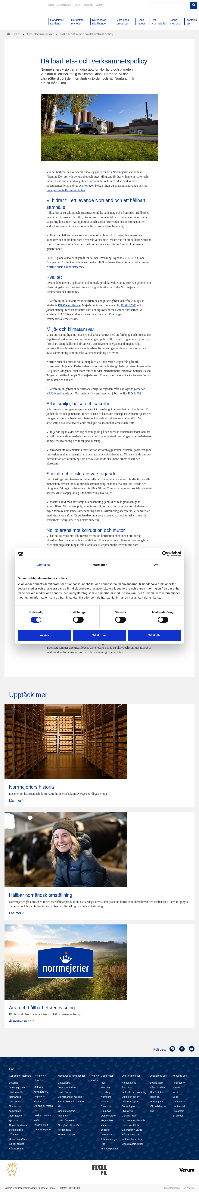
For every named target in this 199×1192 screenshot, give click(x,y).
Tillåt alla (154, 635)
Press (77, 5)
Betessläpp (64, 1082)
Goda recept (107, 1075)
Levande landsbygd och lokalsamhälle (17, 1087)
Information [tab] (99, 564)
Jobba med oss (158, 1075)
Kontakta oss (129, 1082)
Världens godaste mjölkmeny (107, 1130)
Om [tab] (156, 564)
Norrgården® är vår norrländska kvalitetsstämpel (68, 1130)
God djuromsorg (66, 1111)
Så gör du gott (16, 1143)
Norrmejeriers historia (133, 1120)
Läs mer (17, 800)
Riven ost (106, 1106)
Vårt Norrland (16, 1148)
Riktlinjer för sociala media (179, 1087)
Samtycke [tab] (43, 564)
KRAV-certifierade (69, 305)
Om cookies (188, 1188)
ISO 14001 (134, 393)
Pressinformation (171, 1188)
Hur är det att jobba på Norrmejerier (157, 1097)
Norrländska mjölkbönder (71, 1075)
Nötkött (105, 1101)
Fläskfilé (105, 1087)
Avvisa (44, 635)
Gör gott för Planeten (40, 1077)
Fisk (103, 1082)
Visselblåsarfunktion (132, 1143)
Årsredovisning (22, 1021)
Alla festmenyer (109, 1139)
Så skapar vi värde (132, 1129)
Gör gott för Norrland (20, 1075)
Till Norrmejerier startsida (19, 16)
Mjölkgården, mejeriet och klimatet (41, 1096)
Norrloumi (106, 1096)
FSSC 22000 (128, 305)
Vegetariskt (107, 1120)
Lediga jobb (156, 1082)
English (99, 5)
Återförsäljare (64, 5)
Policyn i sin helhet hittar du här (65, 190)
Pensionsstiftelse (131, 1125)
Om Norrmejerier (131, 1075)
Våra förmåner (158, 1087)
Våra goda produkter (93, 1077)
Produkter (88, 5)
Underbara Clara (18, 1139)
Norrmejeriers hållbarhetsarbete (65, 266)
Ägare (51, 5)
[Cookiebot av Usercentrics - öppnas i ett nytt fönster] (164, 554)
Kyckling (105, 1092)
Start (11, 1068)
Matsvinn (39, 1087)
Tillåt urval (99, 635)
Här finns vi (179, 1106)
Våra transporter (42, 1129)
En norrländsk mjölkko (70, 1096)
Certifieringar (129, 1115)
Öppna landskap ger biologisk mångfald (18, 1130)
